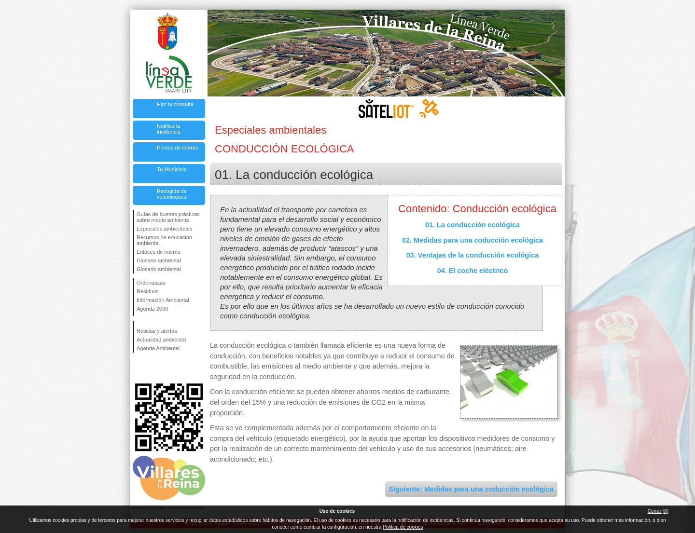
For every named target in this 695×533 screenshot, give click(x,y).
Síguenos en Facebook (138, 368)
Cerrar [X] (658, 511)
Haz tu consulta (175, 104)
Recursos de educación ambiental (164, 240)
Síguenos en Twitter (154, 368)
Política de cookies (403, 527)
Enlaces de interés (159, 252)
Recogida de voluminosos (172, 194)
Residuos (148, 291)
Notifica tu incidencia (169, 129)
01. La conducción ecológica (472, 225)
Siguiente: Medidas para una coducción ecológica (471, 489)
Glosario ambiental (159, 260)
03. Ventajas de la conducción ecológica (472, 255)
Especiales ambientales (165, 229)
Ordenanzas (151, 283)
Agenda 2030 (152, 309)
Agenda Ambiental (158, 348)
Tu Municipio (172, 169)
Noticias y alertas (157, 331)
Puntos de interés (177, 147)
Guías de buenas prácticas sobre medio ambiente (168, 217)
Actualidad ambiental (161, 339)
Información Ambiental (163, 300)
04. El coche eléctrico (472, 270)
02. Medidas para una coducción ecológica (472, 240)
